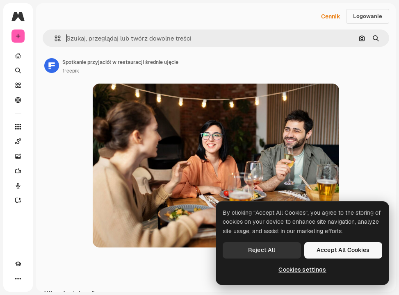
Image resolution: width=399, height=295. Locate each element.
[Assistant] (18, 200)
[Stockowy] (18, 85)
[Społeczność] (18, 100)
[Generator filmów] (18, 170)
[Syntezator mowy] (18, 185)
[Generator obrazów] (18, 156)
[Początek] (18, 55)
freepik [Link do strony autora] (70, 71)
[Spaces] (18, 141)
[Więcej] (18, 278)
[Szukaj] (18, 70)
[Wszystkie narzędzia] (18, 126)
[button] (54, 38)
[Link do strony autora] (51, 65)
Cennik (330, 16)
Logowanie (367, 16)
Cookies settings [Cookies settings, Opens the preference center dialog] (302, 269)
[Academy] (18, 263)
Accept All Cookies (343, 250)
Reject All (261, 250)
